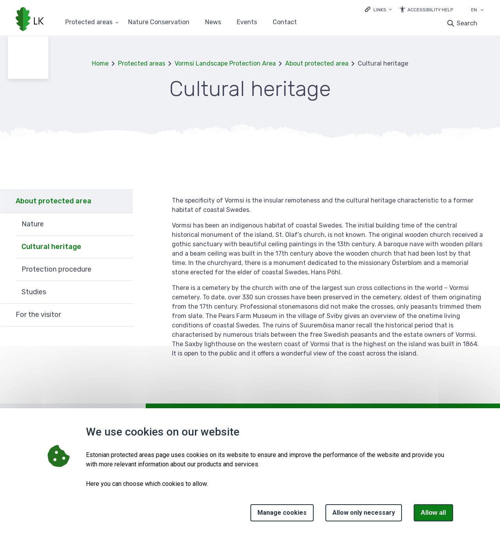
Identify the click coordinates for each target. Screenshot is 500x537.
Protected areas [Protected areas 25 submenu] (88, 22)
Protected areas (141, 63)
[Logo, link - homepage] (30, 20)
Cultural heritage (51, 246)
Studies (33, 292)
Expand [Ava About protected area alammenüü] (123, 201)
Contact (285, 22)
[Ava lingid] (378, 9)
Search (467, 23)
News (213, 22)
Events (247, 22)
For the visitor (38, 314)
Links (379, 9)
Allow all (433, 512)
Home (100, 63)
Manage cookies (282, 512)
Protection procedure (56, 269)
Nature (32, 224)
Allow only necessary (363, 512)
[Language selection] (482, 10)
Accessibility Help (430, 9)
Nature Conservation (158, 22)
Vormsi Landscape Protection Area (225, 63)
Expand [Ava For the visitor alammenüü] (123, 315)
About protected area (316, 63)
